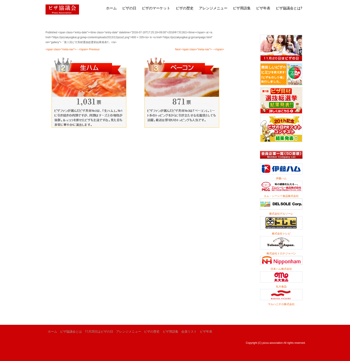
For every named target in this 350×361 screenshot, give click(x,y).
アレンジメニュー (213, 8)
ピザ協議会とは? (289, 8)
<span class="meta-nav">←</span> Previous (73, 49)
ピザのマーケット (156, 8)
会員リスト (189, 331)
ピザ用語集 (242, 8)
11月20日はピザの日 (99, 331)
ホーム (111, 8)
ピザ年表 (263, 8)
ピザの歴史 (185, 8)
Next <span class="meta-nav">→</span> (199, 49)
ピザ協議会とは (71, 331)
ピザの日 (129, 8)
